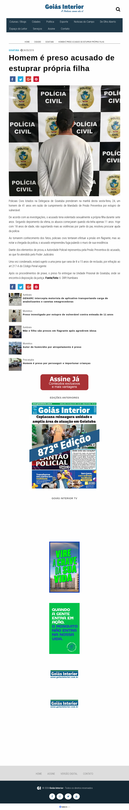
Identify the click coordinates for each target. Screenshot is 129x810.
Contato (65, 28)
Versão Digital (69, 773)
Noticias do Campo (84, 21)
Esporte (64, 21)
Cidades (36, 21)
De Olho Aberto (108, 21)
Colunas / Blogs (17, 21)
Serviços (37, 28)
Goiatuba (14, 50)
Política (50, 21)
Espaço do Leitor (18, 28)
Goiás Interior (56, 788)
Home (39, 773)
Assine (51, 28)
